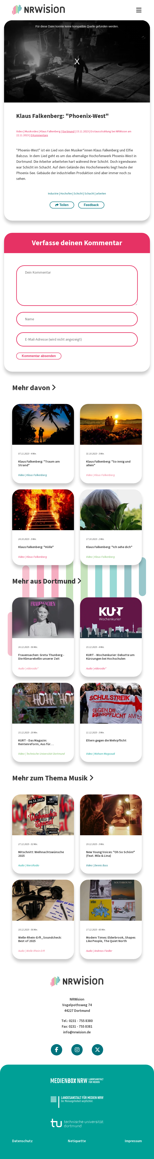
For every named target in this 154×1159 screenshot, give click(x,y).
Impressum (133, 1140)
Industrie (53, 193)
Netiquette (77, 1140)
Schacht (89, 193)
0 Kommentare (39, 135)
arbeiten (101, 193)
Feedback (91, 205)
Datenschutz (22, 1140)
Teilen (62, 205)
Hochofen (66, 193)
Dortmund (68, 131)
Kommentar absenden (39, 356)
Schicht (78, 193)
